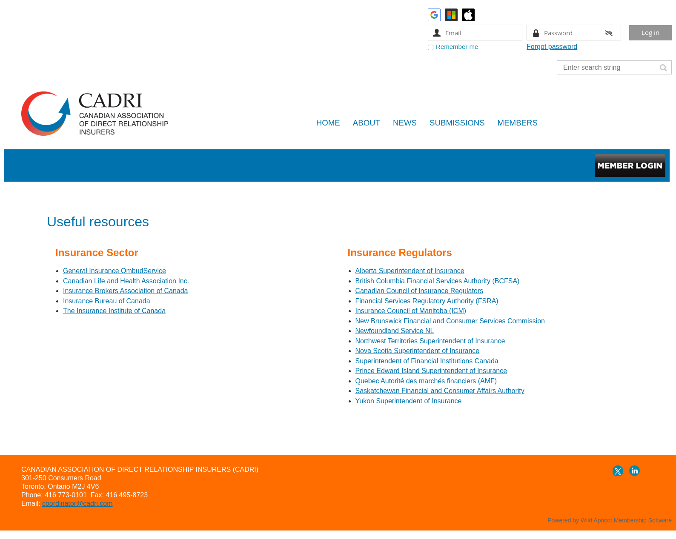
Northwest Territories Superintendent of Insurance (430, 341)
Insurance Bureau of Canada (106, 301)
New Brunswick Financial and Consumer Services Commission (450, 321)
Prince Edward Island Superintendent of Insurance (431, 370)
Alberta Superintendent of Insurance (409, 270)
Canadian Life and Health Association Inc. (126, 281)
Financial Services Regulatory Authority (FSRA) (426, 301)
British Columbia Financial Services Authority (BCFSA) (437, 281)
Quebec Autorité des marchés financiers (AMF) (426, 381)
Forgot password (552, 46)
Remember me (457, 46)
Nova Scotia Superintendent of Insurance (417, 350)
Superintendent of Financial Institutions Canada (426, 361)
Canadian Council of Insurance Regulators (419, 290)
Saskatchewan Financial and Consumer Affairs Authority (439, 390)
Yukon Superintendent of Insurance (408, 401)
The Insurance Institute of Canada (114, 310)
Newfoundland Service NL (394, 330)
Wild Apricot (596, 520)
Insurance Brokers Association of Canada (125, 290)
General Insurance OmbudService (114, 270)
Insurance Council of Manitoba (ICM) (411, 310)
